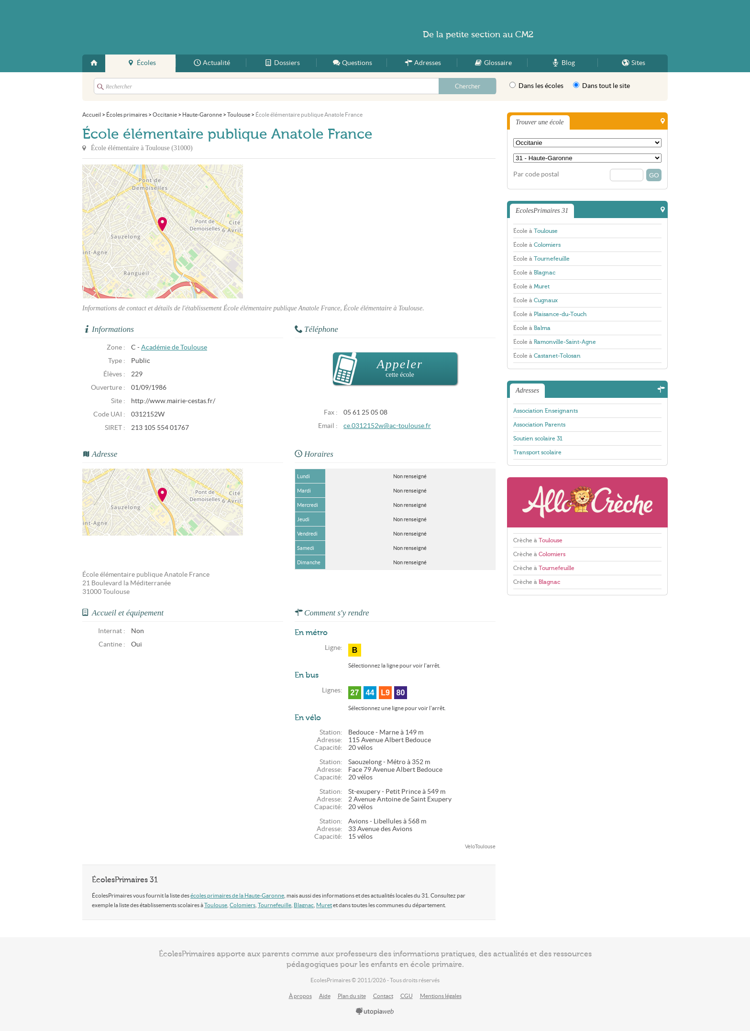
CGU (406, 996)
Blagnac (304, 905)
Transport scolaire (537, 452)
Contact (383, 996)
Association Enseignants (545, 410)
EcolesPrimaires (175, 27)
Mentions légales (441, 996)
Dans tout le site (601, 85)
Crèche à (537, 540)
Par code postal (536, 174)
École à (535, 231)
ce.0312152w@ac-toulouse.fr (387, 425)
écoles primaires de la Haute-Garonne (237, 895)
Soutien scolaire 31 (537, 438)
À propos (300, 996)
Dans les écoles (536, 85)
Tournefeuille (274, 905)
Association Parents (539, 424)
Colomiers (242, 905)
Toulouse (215, 905)
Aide (325, 996)
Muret (324, 905)
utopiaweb (375, 1012)
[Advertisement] (329, 231)
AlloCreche (587, 502)
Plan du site (352, 996)
